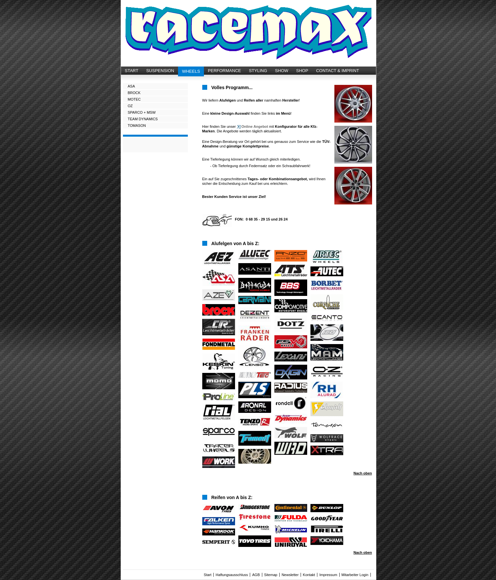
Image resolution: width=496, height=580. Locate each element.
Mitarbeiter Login (355, 575)
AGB (256, 575)
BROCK (134, 93)
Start (207, 575)
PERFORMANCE (224, 70)
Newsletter (290, 575)
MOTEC (134, 99)
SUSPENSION (160, 70)
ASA (131, 86)
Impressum (328, 575)
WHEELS (191, 71)
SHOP (302, 70)
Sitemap (270, 575)
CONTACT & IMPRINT (337, 70)
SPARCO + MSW (142, 112)
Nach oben (362, 473)
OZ (130, 106)
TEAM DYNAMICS (143, 119)
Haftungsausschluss (232, 575)
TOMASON (137, 125)
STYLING (258, 70)
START (131, 70)
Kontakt (309, 575)
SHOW (281, 70)
